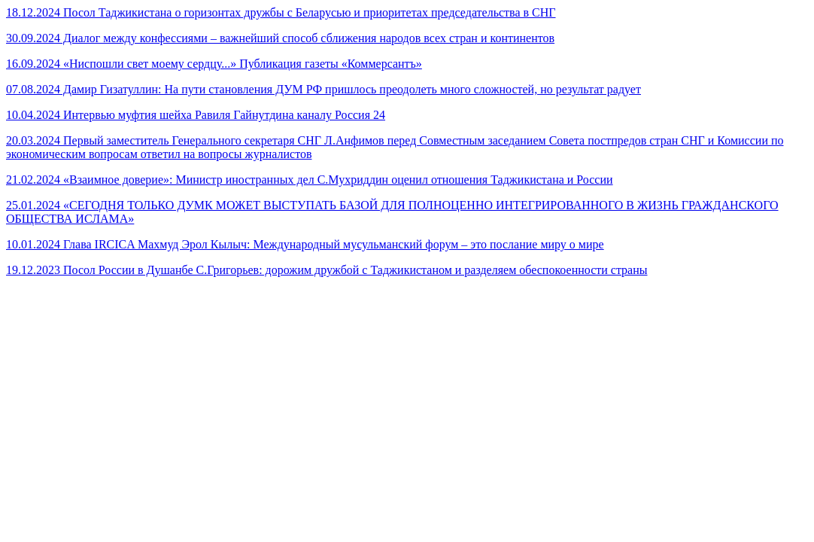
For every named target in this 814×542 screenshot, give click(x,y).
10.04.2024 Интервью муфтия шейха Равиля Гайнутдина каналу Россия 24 (195, 114)
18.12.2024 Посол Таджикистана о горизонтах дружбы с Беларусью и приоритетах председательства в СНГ (281, 12)
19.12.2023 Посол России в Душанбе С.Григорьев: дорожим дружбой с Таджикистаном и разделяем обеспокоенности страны (327, 269)
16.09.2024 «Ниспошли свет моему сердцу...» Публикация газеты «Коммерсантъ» (214, 63)
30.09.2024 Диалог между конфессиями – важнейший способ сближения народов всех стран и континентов (280, 38)
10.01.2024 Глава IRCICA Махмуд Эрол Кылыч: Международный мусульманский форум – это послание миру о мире (305, 244)
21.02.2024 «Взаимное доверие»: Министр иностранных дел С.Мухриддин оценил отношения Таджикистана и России (309, 179)
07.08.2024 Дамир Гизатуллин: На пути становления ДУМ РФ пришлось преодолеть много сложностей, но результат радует (323, 89)
